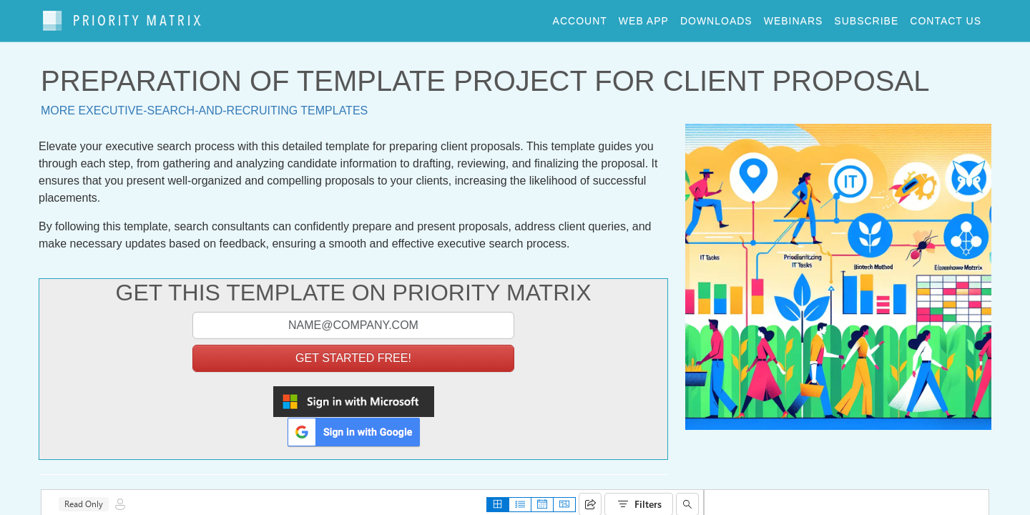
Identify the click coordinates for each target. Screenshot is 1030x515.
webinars (793, 17)
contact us (945, 17)
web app (644, 17)
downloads (716, 17)
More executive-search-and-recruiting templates (204, 104)
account (580, 17)
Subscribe (866, 17)
